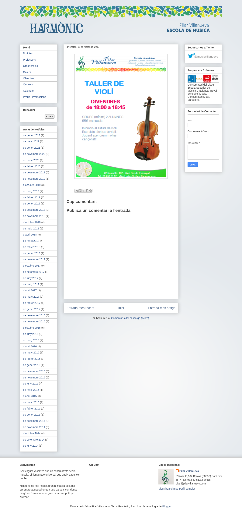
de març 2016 (31, 352)
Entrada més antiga (161, 308)
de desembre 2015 (34, 371)
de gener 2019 (31, 203)
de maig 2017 (31, 284)
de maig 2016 (31, 340)
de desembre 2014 (34, 420)
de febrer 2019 (31, 197)
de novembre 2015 (34, 377)
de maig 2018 (31, 228)
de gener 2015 (31, 414)
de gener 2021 (31, 147)
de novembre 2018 (34, 216)
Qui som (28, 84)
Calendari (28, 90)
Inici (121, 308)
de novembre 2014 (34, 427)
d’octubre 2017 (32, 265)
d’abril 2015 (30, 396)
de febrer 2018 (31, 247)
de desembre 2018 (34, 209)
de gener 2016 (31, 365)
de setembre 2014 (33, 439)
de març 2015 (31, 402)
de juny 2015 (30, 383)
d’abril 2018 (30, 234)
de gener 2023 (31, 135)
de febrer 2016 (31, 358)
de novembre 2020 (34, 153)
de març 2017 (31, 296)
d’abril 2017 (30, 290)
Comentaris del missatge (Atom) (130, 318)
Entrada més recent (80, 308)
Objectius (28, 78)
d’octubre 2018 (32, 222)
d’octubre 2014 (32, 433)
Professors (29, 59)
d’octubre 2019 (32, 184)
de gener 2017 (31, 309)
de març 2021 (31, 141)
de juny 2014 (30, 445)
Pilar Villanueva (189, 471)
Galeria (27, 72)
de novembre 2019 (34, 178)
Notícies (28, 53)
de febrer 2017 (31, 302)
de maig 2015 (31, 389)
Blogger (166, 506)
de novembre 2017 (34, 259)
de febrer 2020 (31, 166)
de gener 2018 (31, 253)
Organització (30, 65)
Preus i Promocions (34, 96)
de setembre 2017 (33, 271)
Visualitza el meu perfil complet (176, 488)
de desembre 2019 (34, 172)
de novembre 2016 (34, 321)
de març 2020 (31, 160)
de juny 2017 (30, 278)
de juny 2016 (30, 333)
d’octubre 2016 (32, 327)
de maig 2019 (31, 191)
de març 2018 (31, 240)
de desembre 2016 (34, 315)
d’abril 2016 (30, 346)
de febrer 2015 (31, 408)
